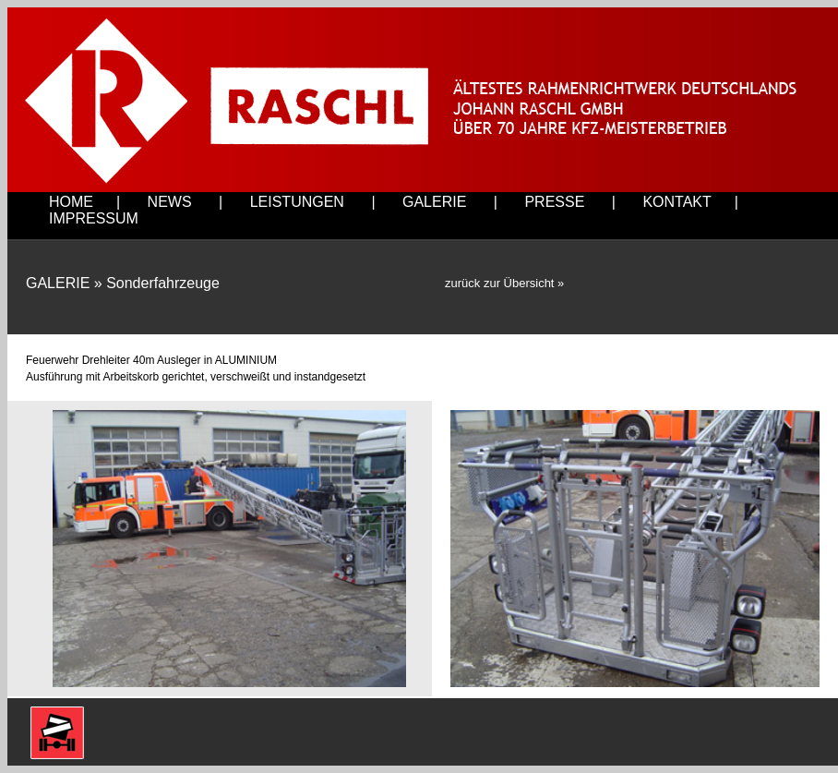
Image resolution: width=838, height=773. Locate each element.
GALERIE (434, 202)
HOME (71, 202)
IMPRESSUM (93, 218)
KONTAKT (676, 202)
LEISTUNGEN (297, 202)
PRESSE (554, 202)
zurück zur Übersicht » (504, 283)
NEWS (170, 202)
